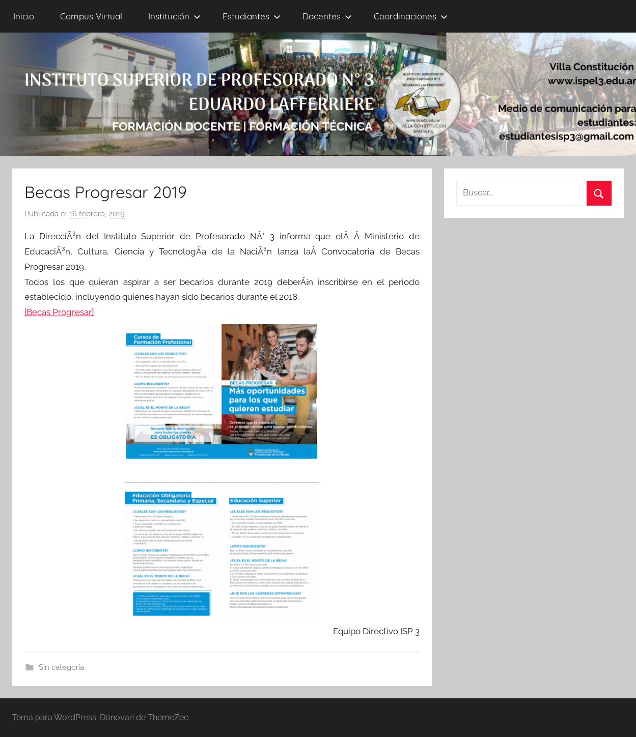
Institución (174, 16)
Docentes (327, 16)
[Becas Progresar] (59, 312)
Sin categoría (61, 667)
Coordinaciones (411, 16)
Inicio (23, 16)
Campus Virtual (91, 16)
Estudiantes (252, 16)
